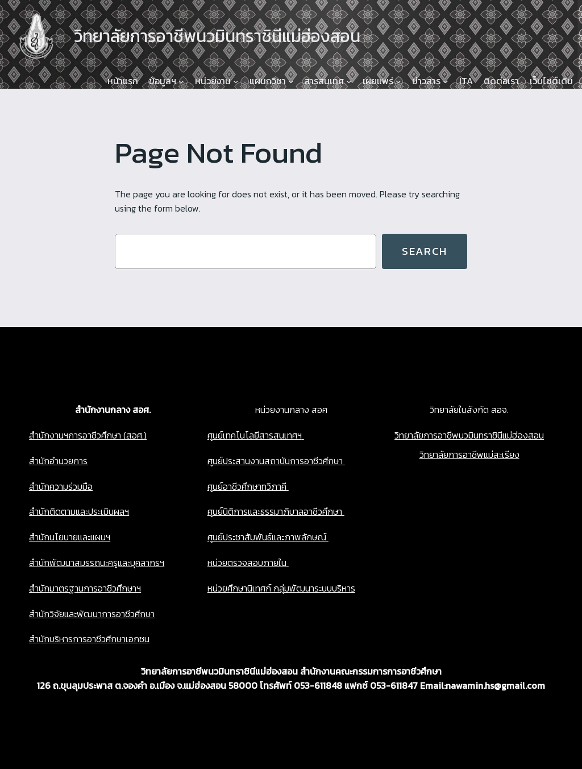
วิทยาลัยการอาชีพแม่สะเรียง (469, 454)
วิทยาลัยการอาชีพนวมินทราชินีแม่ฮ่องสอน (469, 435)
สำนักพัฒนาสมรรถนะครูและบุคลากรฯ (96, 562)
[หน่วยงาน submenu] (236, 81)
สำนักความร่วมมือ (61, 486)
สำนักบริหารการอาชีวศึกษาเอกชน (89, 639)
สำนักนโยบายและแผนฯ (69, 537)
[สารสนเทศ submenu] (349, 81)
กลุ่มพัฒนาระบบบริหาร (313, 588)
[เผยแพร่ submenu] (398, 81)
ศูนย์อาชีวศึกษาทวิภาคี (246, 486)
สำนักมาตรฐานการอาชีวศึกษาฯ (85, 588)
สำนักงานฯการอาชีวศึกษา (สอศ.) (88, 435)
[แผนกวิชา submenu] (291, 81)
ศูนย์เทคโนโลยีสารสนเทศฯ (254, 435)
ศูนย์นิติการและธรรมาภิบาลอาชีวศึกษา (274, 511)
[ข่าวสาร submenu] (445, 81)
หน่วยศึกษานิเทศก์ (239, 588)
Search (424, 251)
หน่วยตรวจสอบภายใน (246, 562)
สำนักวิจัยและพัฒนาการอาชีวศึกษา (92, 614)
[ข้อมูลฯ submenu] (181, 81)
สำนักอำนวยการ (58, 461)
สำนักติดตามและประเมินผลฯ (79, 511)
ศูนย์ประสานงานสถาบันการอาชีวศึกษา (275, 461)
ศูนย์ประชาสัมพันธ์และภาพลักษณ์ (266, 537)
